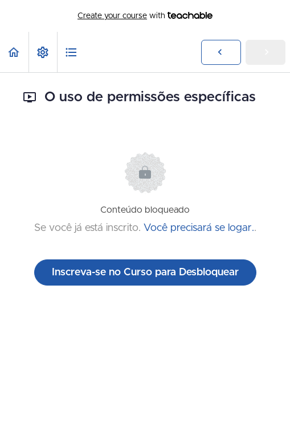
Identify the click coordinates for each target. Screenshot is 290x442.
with (145, 16)
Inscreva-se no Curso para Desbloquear (145, 272)
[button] (14, 52)
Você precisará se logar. (199, 228)
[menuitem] (42, 52)
